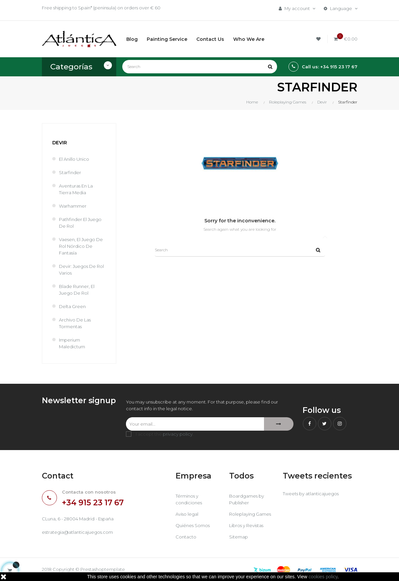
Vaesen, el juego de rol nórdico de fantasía (81, 246)
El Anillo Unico (74, 159)
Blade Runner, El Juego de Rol (76, 290)
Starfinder (70, 172)
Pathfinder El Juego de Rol (80, 223)
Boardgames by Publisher (246, 499)
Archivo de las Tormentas (75, 323)
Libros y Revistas (246, 525)
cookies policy (323, 576)
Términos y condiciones (189, 499)
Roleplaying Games (250, 514)
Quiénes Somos (193, 525)
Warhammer (72, 206)
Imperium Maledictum (72, 343)
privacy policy (178, 434)
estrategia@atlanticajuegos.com (77, 532)
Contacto (186, 536)
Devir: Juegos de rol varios (81, 270)
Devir (59, 143)
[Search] (199, 66)
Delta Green (72, 306)
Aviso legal (187, 514)
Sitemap (238, 536)
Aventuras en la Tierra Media (76, 189)
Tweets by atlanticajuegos (311, 493)
